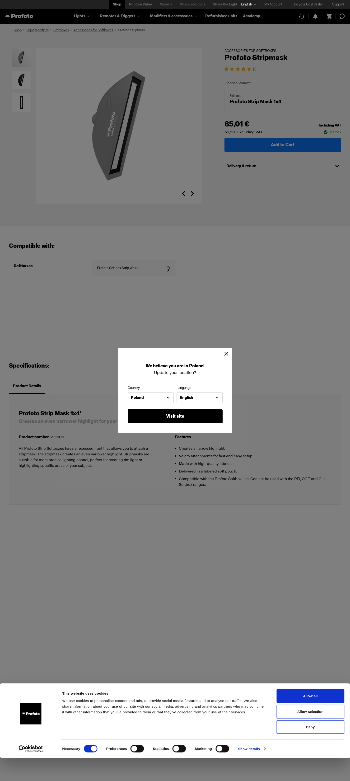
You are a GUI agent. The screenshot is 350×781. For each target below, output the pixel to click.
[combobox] (151, 397)
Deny (310, 750)
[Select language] (248, 4)
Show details (249, 772)
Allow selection (310, 734)
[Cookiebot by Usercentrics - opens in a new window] (30, 771)
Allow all (310, 719)
